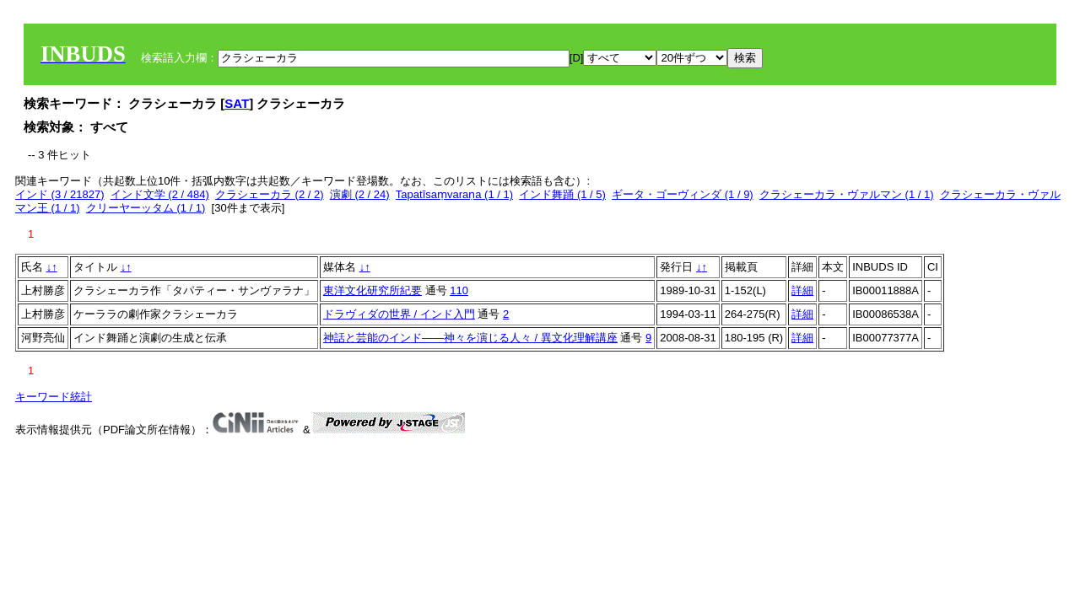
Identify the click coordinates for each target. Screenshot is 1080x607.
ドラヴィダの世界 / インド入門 (399, 314)
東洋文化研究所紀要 (372, 290)
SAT (236, 103)
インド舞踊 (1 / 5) (562, 194)
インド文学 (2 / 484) (160, 194)
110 (459, 290)
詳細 (802, 290)
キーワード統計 (53, 396)
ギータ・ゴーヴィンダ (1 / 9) (682, 194)
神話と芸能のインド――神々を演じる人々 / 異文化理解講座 (470, 337)
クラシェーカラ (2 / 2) (269, 194)
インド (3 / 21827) (60, 194)
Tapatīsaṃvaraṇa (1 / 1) (454, 194)
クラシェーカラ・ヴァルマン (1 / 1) (846, 194)
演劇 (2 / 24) (360, 194)
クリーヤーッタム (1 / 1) (146, 207)
